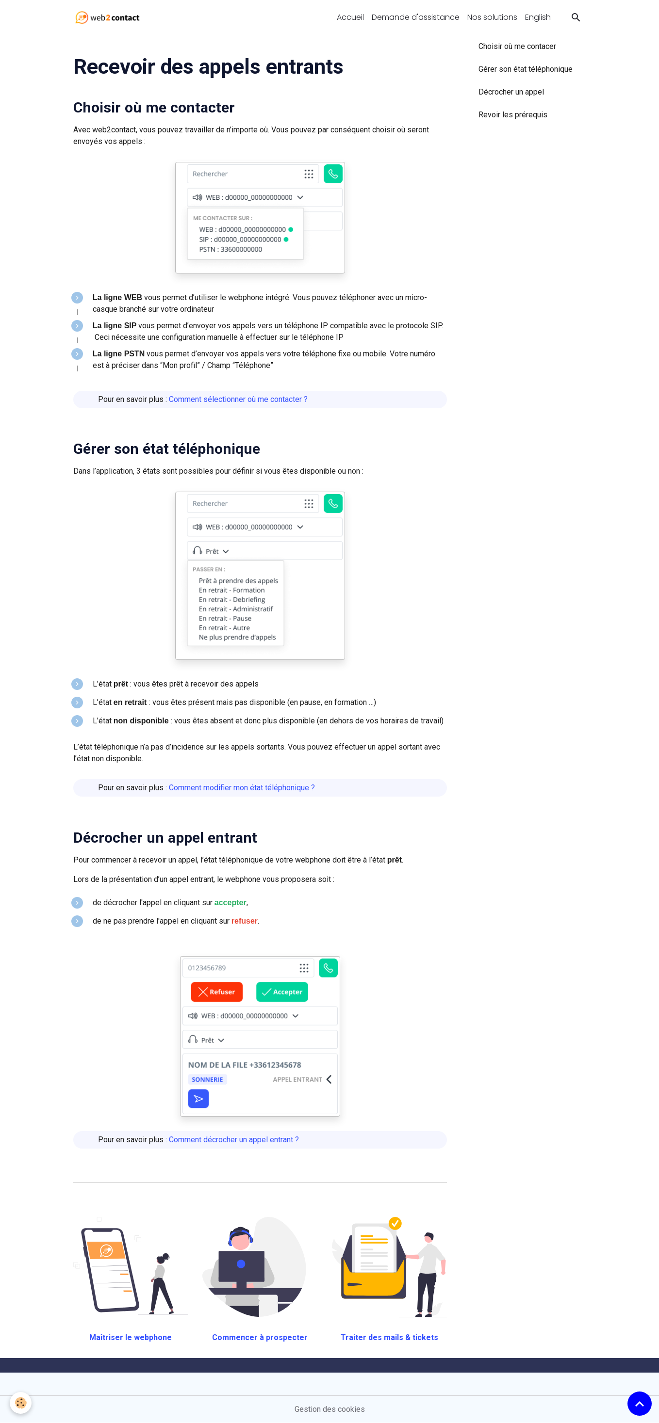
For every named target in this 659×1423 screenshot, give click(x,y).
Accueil (350, 17)
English (538, 17)
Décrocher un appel (511, 91)
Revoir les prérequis (512, 114)
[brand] (109, 17)
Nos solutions (492, 17)
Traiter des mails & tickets (389, 1337)
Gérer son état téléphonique (166, 448)
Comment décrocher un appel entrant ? (234, 1139)
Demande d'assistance (416, 17)
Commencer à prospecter (260, 1337)
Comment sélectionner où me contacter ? (238, 399)
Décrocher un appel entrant (165, 837)
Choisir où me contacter (154, 107)
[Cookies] (21, 1403)
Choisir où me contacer (517, 46)
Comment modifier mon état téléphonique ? (242, 787)
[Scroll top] (639, 1403)
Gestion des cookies (330, 1409)
